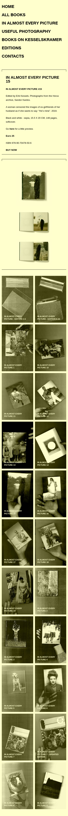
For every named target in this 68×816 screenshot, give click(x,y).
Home (8, 6)
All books (13, 14)
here (12, 129)
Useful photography (26, 31)
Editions (11, 47)
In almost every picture (30, 22)
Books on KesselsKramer (32, 39)
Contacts (13, 56)
